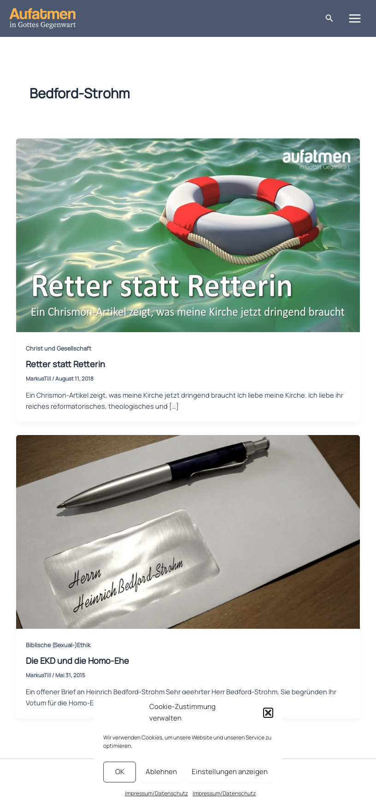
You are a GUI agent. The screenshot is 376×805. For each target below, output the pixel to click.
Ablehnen (161, 771)
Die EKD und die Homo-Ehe (77, 660)
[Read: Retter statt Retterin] (188, 234)
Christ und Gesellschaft (58, 348)
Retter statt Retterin (65, 364)
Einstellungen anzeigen (230, 771)
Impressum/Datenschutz (156, 793)
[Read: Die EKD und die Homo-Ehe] (188, 531)
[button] (268, 712)
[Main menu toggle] (355, 18)
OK (119, 771)
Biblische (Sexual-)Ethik (58, 645)
